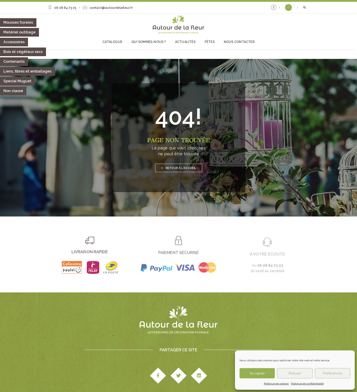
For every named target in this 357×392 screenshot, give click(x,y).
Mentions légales (124, 375)
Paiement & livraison (169, 375)
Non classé (13, 91)
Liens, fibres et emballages (27, 71)
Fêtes (210, 41)
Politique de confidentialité (307, 383)
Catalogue (112, 41)
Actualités (185, 41)
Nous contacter (239, 41)
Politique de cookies (276, 383)
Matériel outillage (19, 32)
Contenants (14, 61)
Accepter (257, 373)
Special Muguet (17, 81)
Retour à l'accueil (178, 143)
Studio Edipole (95, 375)
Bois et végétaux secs (23, 52)
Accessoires (14, 42)
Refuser (295, 373)
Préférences (332, 373)
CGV (145, 375)
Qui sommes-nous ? (148, 41)
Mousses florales (18, 22)
